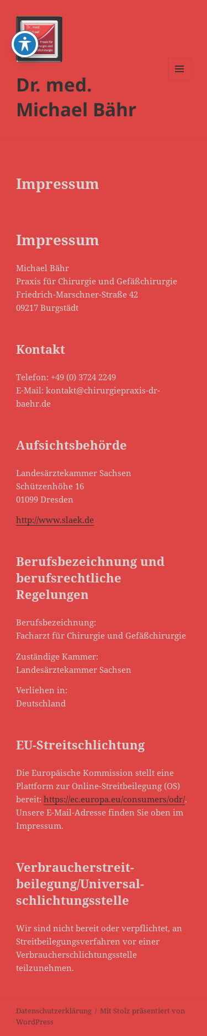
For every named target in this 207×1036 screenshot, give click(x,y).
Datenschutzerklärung (54, 1011)
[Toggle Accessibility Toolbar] (25, 16)
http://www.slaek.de (55, 519)
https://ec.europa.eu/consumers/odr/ (114, 799)
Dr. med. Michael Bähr (76, 97)
